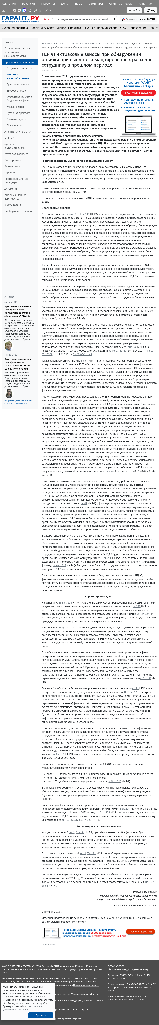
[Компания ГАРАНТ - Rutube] (46, 10)
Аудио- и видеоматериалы (14, 145)
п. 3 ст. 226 (65, 602)
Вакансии (28, 3)
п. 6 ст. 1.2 (112, 371)
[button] (138, 19)
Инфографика (12, 160)
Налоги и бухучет (42, 28)
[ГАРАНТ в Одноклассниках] (40, 10)
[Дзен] (19, 10)
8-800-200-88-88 (116, 966)
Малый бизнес (15, 106)
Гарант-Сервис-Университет (67, 1018)
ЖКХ (123, 28)
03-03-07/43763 (117, 350)
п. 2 (68, 699)
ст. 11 (135, 688)
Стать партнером (120, 3)
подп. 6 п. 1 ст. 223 (70, 627)
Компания (9, 3)
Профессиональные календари (16, 180)
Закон (84, 360)
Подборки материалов (18, 211)
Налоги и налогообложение (18, 76)
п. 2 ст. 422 (104, 236)
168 (104, 514)
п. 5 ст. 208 (84, 820)
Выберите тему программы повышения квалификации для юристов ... (19, 402)
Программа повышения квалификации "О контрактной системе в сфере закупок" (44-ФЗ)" (17, 311)
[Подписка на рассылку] (4, 10)
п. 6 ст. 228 (59, 565)
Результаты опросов (16, 154)
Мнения (9, 137)
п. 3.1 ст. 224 (141, 614)
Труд (87, 28)
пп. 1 (71, 832)
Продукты (48, 3)
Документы (11, 188)
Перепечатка (48, 944)
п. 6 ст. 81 (145, 678)
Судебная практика (15, 28)
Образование (137, 28)
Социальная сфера (105, 28)
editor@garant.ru (117, 978)
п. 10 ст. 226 (103, 812)
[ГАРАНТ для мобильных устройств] (9, 10)
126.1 (74, 820)
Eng (150, 10)
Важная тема (12, 166)
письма (132, 347)
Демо (78, 3)
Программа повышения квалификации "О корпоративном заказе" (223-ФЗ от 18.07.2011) (17, 363)
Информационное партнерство (15, 196)
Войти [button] (134, 10)
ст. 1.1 (93, 311)
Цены (64, 3)
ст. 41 (84, 503)
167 (98, 514)
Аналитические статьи (17, 131)
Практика (74, 28)
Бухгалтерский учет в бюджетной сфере (19, 98)
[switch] (46, 19)
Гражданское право (18, 84)
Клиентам (145, 3)
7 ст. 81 (91, 853)
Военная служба (17, 119)
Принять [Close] (41, 1015)
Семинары (96, 3)
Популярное (14, 125)
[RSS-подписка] (51, 10)
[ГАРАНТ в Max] (24, 10)
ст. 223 (137, 606)
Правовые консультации (19, 62)
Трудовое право (16, 90)
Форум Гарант (12, 205)
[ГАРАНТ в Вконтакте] (14, 10)
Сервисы (9, 172)
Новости (9, 42)
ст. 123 (66, 820)
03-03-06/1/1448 (82, 354)
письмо (109, 471)
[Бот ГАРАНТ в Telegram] (35, 10)
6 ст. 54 (80, 832)
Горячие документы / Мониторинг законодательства (17, 52)
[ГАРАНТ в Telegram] (30, 10)
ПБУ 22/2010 (131, 692)
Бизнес (61, 28)
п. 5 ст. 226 (105, 558)
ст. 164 (91, 514)
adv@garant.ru (115, 987)
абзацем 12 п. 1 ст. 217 (76, 214)
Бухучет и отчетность (19, 68)
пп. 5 (148, 882)
